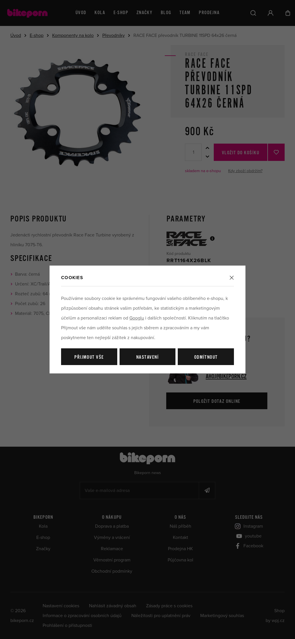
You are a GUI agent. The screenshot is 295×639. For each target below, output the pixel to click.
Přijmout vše (89, 357)
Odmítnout (206, 357)
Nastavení (147, 357)
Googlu (136, 318)
